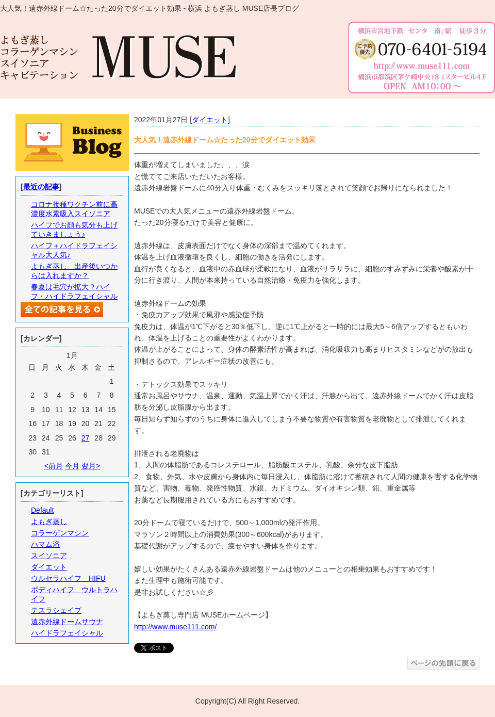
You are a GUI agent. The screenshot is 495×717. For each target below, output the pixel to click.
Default (42, 510)
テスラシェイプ (56, 610)
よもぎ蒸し (49, 521)
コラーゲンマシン (60, 533)
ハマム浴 (45, 544)
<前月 (53, 466)
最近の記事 (41, 187)
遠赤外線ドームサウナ (67, 621)
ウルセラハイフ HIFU (68, 578)
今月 (72, 466)
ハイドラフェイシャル (67, 633)
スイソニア (49, 555)
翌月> (90, 466)
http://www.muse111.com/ (175, 627)
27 (85, 438)
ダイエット (210, 120)
